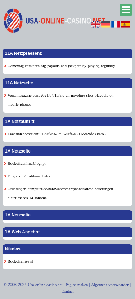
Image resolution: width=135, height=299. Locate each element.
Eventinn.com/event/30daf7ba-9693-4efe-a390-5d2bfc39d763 (57, 134)
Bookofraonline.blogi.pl (27, 163)
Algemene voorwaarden (110, 284)
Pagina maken (77, 284)
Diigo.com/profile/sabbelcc (29, 176)
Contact (67, 291)
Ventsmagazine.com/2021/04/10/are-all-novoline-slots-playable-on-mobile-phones (61, 99)
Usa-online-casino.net (45, 284)
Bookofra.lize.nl (20, 261)
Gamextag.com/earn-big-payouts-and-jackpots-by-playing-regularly (61, 65)
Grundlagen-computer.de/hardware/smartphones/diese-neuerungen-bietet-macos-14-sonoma (61, 193)
